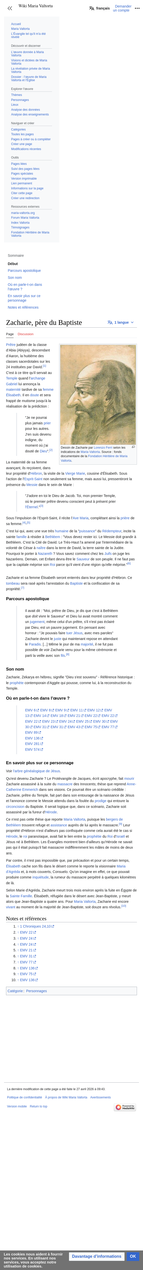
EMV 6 (30, 710)
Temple (11, 378)
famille (21, 537)
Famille (26, 896)
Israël (120, 836)
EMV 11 (76, 710)
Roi (52, 565)
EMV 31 (39, 727)
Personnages (36, 991)
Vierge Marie (75, 473)
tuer (69, 633)
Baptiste (76, 583)
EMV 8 (45, 710)
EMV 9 (60, 710)
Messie (31, 485)
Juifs (108, 554)
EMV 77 (108, 727)
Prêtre (11, 345)
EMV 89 (31, 732)
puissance (87, 531)
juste (57, 639)
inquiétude (40, 877)
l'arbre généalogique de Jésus (36, 771)
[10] (123, 906)
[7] (22, 587)
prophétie (94, 836)
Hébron (36, 473)
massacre (65, 784)
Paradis (35, 644)
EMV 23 (48, 721)
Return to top (38, 1106)
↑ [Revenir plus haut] (18, 926)
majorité (87, 644)
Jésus (78, 633)
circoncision (15, 807)
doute (34, 395)
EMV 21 (74, 716)
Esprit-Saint (33, 479)
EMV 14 (39, 716)
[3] (41, 505)
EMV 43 (74, 727)
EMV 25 (82, 721)
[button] (10, 8)
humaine (62, 531)
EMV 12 (93, 710)
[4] (24, 522)
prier (47, 423)
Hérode (51, 812)
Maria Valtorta (90, 452)
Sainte (15, 896)
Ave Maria (80, 518)
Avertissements (100, 1097)
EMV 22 (91, 716)
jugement (37, 622)
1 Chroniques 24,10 (35, 926)
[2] (51, 449)
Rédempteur (111, 531)
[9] (120, 823)
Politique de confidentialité (24, 1097)
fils (63, 656)
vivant (10, 907)
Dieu (43, 451)
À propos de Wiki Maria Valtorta (66, 1097)
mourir (129, 779)
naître (40, 548)
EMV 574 (32, 749)
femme (48, 390)
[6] (129, 563)
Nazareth (45, 554)
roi (25, 836)
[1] (44, 365)
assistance (59, 825)
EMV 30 (99, 721)
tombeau (13, 583)
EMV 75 (91, 727)
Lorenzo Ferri (103, 447)
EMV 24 (65, 721)
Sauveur (82, 559)
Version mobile (17, 1106)
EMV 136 (32, 738)
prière (125, 518)
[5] (28, 522)
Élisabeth (13, 395)
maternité (13, 390)
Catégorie (15, 991)
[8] (67, 654)
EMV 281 (32, 744)
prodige (101, 801)
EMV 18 (57, 716)
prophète (17, 683)
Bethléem (52, 537)
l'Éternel (31, 507)
